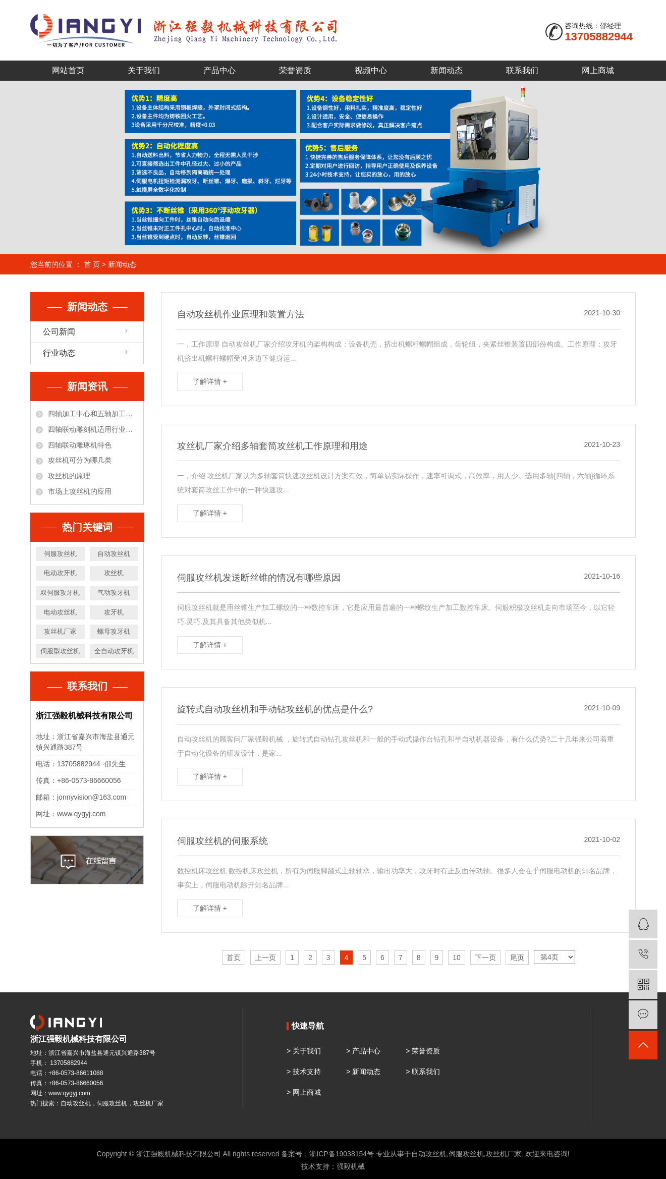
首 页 (92, 264)
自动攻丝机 (113, 553)
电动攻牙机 (60, 573)
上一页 (265, 957)
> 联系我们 (423, 1072)
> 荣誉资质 (423, 1051)
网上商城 (598, 70)
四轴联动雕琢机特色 (80, 445)
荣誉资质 (295, 70)
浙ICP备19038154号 (341, 1154)
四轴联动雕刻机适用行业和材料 (93, 429)
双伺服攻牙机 (60, 592)
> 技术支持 (304, 1072)
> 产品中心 (363, 1051)
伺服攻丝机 (60, 553)
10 (457, 957)
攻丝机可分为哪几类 (80, 460)
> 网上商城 (304, 1092)
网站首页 (68, 70)
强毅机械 (351, 1166)
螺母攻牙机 (113, 631)
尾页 (517, 957)
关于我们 (144, 70)
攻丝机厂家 (60, 631)
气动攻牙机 (113, 592)
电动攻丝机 (60, 612)
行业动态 (59, 353)
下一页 (485, 957)
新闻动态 (446, 70)
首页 (234, 957)
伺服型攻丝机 (60, 651)
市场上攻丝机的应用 (80, 491)
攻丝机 (114, 573)
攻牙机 (114, 612)
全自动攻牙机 (114, 651)
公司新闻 (59, 331)
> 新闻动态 (363, 1072)
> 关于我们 (304, 1051)
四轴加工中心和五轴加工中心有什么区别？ (93, 414)
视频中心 (371, 70)
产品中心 (219, 70)
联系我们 (522, 70)
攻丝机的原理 (69, 476)
